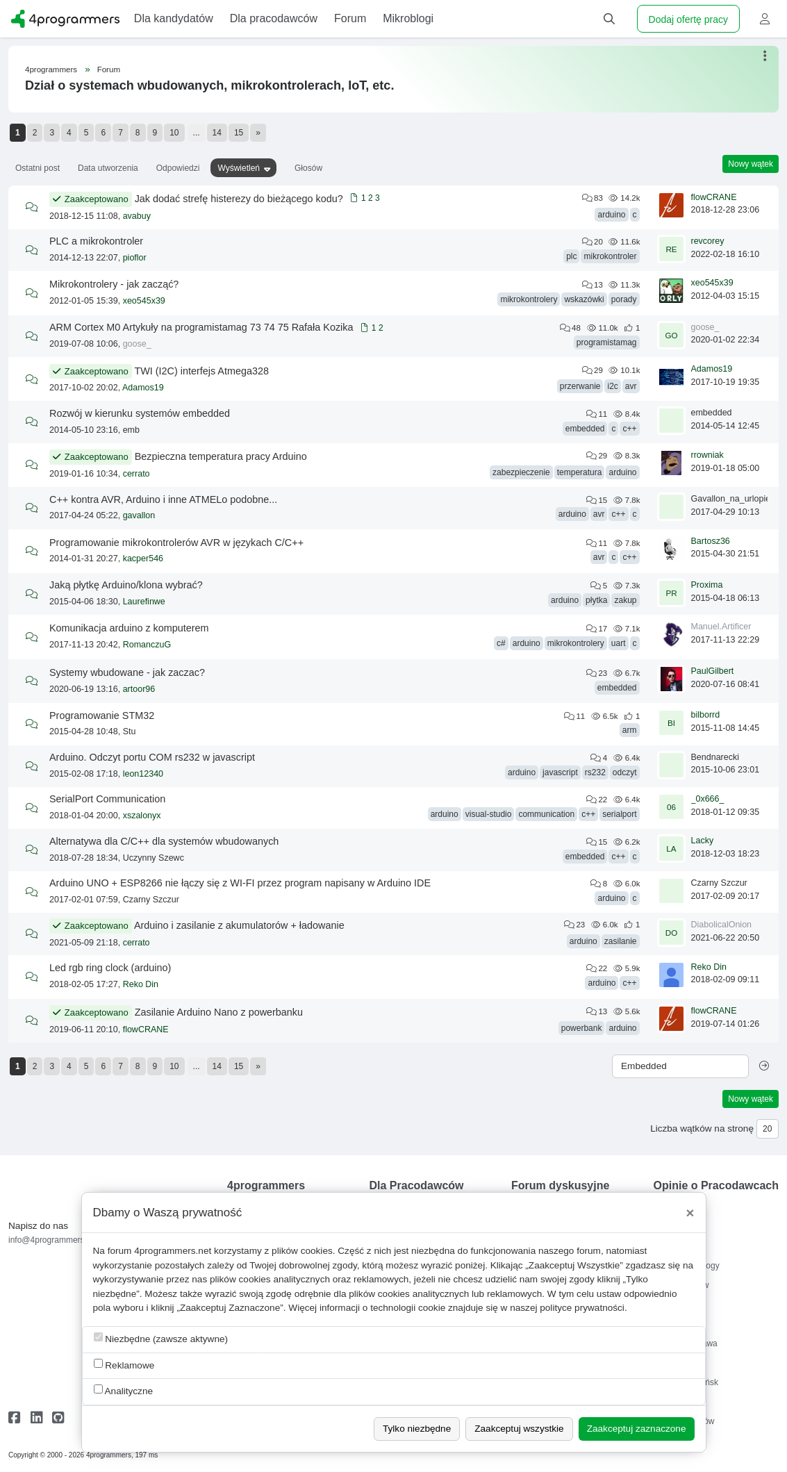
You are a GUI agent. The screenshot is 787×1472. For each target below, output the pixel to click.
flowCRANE (714, 197)
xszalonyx (142, 815)
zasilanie (620, 941)
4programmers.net (172, 1251)
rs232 (595, 772)
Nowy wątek (750, 164)
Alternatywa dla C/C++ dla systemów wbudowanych (164, 841)
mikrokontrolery (528, 299)
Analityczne (124, 1390)
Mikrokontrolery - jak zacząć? (114, 284)
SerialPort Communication (107, 798)
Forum (108, 69)
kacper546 (143, 558)
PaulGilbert (712, 671)
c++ (629, 428)
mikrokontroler (609, 256)
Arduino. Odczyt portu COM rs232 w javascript (152, 757)
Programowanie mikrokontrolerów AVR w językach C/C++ (176, 542)
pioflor (135, 258)
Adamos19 (143, 387)
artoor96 (139, 689)
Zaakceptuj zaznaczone (636, 1428)
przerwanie (580, 386)
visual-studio (488, 814)
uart (618, 643)
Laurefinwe (144, 601)
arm (629, 730)
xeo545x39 (144, 301)
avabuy (137, 216)
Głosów (308, 168)
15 (238, 133)
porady (624, 299)
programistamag (607, 342)
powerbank (581, 1028)
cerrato (136, 474)
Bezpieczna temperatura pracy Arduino (221, 456)
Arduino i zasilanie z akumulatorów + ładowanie (239, 925)
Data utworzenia (108, 168)
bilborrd (705, 715)
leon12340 (143, 774)
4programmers (51, 69)
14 (217, 133)
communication (546, 814)
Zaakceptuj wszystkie (518, 1428)
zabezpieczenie (521, 472)
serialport (619, 814)
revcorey (707, 241)
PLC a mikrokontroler (96, 241)
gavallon (139, 515)
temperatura (579, 472)
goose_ (137, 344)
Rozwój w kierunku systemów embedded (139, 413)
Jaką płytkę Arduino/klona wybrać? (126, 584)
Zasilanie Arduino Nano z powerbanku (219, 1012)
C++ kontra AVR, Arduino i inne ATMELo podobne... (163, 499)
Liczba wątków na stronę (702, 1128)
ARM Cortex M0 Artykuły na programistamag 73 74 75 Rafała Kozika (201, 327)
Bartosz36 (710, 541)
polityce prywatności (582, 1308)
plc (571, 256)
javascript (560, 772)
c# (501, 643)
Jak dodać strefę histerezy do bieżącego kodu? (239, 198)
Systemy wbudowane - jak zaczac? (127, 672)
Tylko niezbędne (417, 1428)
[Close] (690, 1213)
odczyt (625, 772)
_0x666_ (707, 799)
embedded (585, 428)
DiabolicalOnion (721, 924)
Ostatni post (37, 168)
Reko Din (140, 984)
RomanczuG (147, 645)
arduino (611, 215)
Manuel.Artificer (721, 626)
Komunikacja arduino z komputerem (129, 628)
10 (174, 133)
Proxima (707, 585)
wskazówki (584, 299)
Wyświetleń (238, 168)
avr (631, 386)
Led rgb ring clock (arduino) (110, 967)
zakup (625, 600)
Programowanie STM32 (101, 715)
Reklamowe (124, 1365)
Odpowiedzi (178, 168)
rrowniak (707, 455)
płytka (596, 600)
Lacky (702, 840)
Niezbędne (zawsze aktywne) (161, 1338)
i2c (612, 386)
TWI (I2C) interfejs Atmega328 (201, 371)
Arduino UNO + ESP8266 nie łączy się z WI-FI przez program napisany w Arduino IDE (240, 882)
